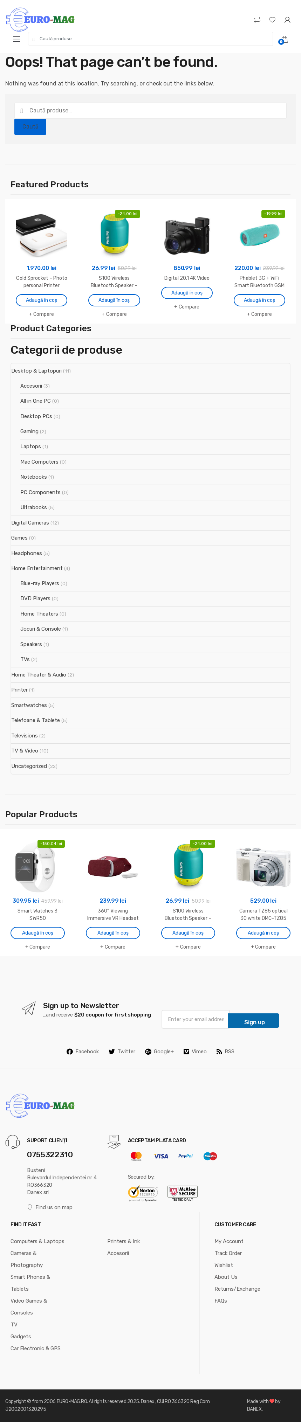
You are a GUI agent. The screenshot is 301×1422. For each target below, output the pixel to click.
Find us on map (50, 1207)
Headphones (26, 553)
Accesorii (31, 386)
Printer (19, 690)
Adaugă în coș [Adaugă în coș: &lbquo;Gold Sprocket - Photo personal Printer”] (41, 300)
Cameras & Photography (27, 1259)
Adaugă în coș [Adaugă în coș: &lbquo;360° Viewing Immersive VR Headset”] (113, 933)
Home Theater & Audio (38, 675)
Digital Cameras (30, 523)
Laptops (30, 446)
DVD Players (35, 598)
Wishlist (223, 1265)
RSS (225, 1051)
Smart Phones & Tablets (30, 1283)
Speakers (31, 644)
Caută (30, 126)
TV (14, 1325)
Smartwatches (29, 705)
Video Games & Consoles (29, 1307)
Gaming (29, 431)
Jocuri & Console (40, 629)
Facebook (83, 1051)
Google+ (159, 1051)
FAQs (220, 1301)
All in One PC (35, 401)
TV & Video (24, 751)
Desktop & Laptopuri (36, 371)
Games (19, 538)
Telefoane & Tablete (35, 720)
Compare (43, 314)
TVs (25, 659)
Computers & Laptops (37, 1241)
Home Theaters (39, 614)
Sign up (254, 1022)
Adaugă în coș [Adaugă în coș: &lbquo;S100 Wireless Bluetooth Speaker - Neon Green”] (114, 300)
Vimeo (195, 1051)
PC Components (40, 492)
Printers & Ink (123, 1241)
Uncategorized (29, 766)
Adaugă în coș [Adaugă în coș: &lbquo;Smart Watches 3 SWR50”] (37, 933)
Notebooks (33, 477)
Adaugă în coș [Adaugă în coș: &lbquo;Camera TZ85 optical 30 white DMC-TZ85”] (263, 933)
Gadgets (21, 1336)
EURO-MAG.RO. (72, 1401)
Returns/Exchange (237, 1289)
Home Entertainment (37, 568)
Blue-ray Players (39, 583)
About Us (226, 1277)
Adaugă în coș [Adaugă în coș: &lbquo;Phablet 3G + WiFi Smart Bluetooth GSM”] (259, 300)
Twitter (122, 1051)
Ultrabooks (33, 507)
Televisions (24, 736)
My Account (229, 1241)
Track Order (228, 1253)
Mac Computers (39, 462)
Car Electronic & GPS (36, 1348)
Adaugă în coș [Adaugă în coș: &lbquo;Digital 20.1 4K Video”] (187, 293)
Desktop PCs (36, 416)
